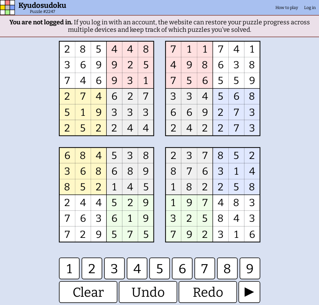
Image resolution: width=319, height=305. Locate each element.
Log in (310, 7)
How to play (286, 7)
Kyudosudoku (42, 5)
